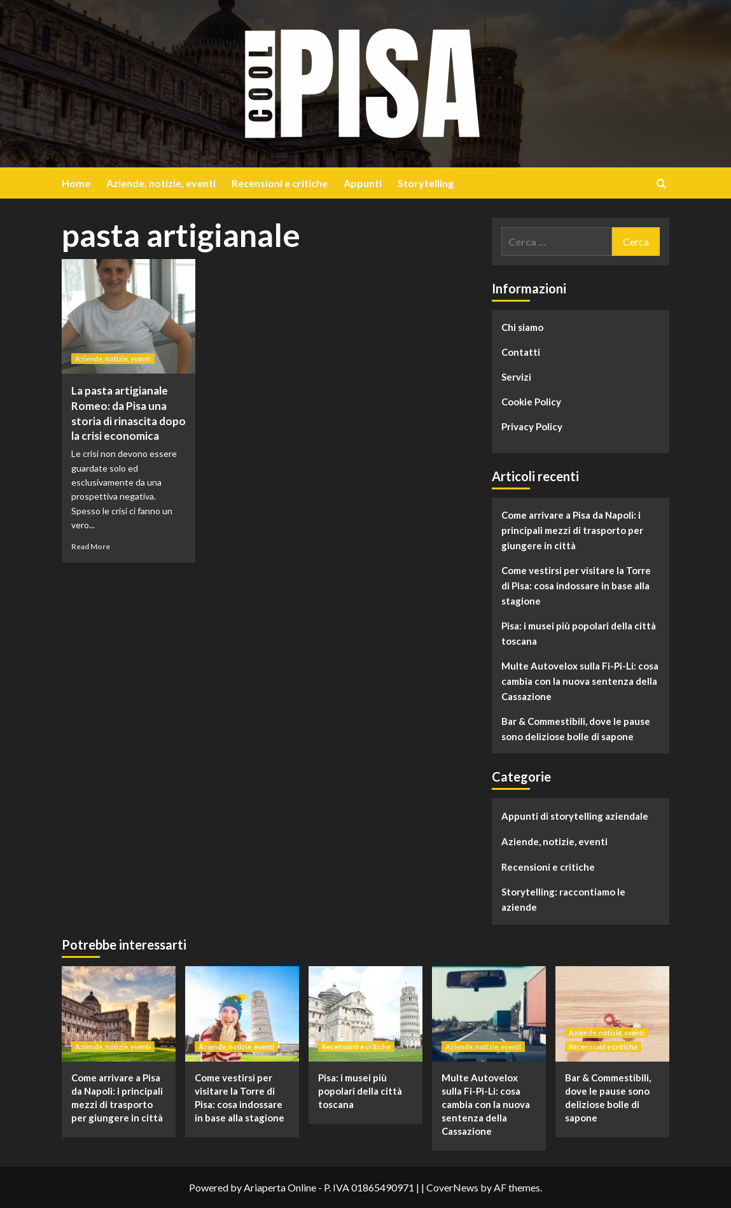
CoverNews (452, 1187)
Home (76, 183)
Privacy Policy (531, 426)
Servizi (516, 377)
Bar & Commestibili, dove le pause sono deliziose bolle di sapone (575, 728)
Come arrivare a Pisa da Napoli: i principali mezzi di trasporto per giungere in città (572, 530)
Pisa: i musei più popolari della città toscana (578, 633)
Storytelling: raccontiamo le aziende (563, 899)
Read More (90, 546)
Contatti (520, 352)
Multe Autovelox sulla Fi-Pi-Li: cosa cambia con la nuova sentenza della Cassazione (579, 681)
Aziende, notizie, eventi (161, 183)
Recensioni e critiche (280, 183)
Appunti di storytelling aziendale (574, 816)
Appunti (363, 183)
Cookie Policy (531, 401)
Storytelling (426, 183)
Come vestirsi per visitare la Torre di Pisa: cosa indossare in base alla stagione (576, 586)
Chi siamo (522, 327)
